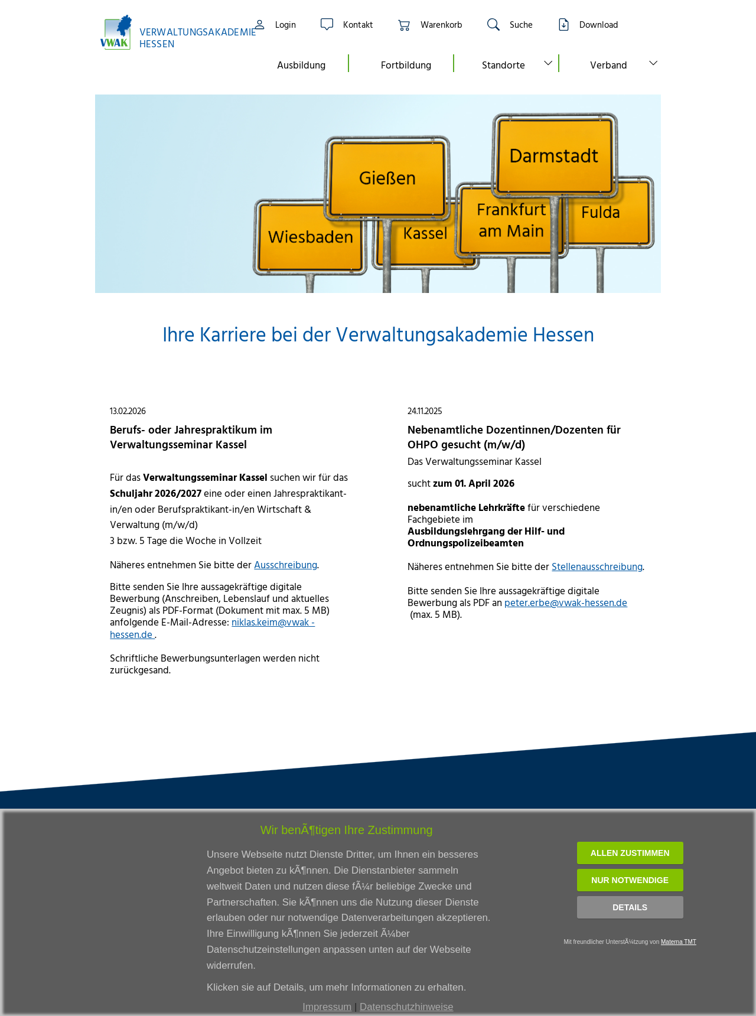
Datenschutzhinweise (407, 1006)
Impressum (326, 1006)
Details (629, 907)
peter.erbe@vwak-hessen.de (565, 602)
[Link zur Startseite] (165, 32)
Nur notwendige (630, 880)
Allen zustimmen (630, 853)
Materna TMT (678, 942)
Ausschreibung (285, 564)
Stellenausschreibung (597, 566)
